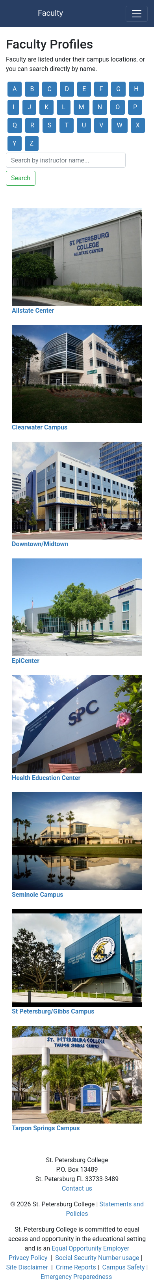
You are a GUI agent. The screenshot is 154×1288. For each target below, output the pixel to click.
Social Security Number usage (97, 1258)
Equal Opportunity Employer (90, 1248)
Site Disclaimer (27, 1267)
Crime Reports (76, 1267)
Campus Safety (123, 1267)
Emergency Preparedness (76, 1277)
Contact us (77, 1188)
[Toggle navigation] (137, 14)
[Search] (66, 160)
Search (20, 178)
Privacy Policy (28, 1258)
